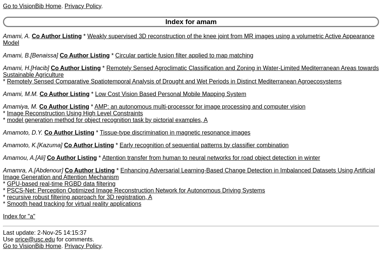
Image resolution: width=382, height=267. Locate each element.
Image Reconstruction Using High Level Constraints (75, 113)
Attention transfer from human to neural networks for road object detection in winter (211, 158)
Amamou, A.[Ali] (24, 158)
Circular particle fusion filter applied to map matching (184, 55)
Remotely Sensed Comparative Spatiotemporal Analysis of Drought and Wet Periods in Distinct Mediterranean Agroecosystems (174, 81)
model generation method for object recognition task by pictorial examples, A (107, 120)
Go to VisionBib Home (32, 6)
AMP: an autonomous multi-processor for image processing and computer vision (200, 106)
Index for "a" (19, 216)
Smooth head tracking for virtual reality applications (74, 204)
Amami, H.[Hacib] (26, 68)
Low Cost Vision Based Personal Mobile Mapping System (170, 94)
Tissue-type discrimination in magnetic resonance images (175, 132)
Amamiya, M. (20, 106)
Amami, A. (16, 36)
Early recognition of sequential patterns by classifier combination (204, 145)
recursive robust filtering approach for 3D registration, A (79, 197)
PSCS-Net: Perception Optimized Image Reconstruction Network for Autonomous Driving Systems (136, 190)
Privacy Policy (83, 6)
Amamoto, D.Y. (23, 132)
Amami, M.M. (20, 94)
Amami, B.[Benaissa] (30, 55)
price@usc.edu (35, 239)
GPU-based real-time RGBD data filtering (61, 184)
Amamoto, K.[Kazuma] (32, 145)
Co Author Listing (57, 36)
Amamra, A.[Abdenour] (33, 170)
